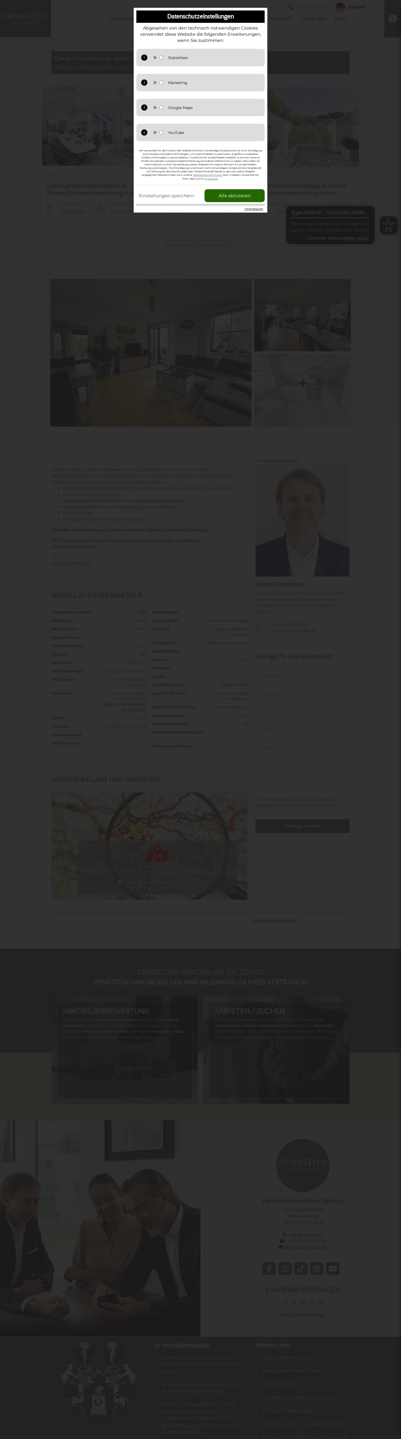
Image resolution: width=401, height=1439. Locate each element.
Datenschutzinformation (208, 174)
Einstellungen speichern (166, 195)
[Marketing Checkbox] (161, 82)
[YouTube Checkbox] (161, 132)
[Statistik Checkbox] (161, 57)
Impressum (211, 178)
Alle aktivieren (234, 195)
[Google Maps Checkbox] (161, 107)
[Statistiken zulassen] (213, 58)
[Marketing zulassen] (213, 83)
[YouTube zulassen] (213, 132)
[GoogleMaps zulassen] (213, 108)
